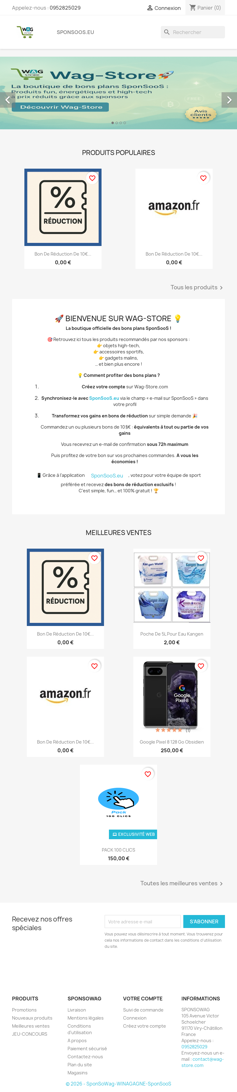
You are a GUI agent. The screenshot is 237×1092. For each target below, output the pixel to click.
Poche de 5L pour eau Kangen (171, 634)
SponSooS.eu (75, 32)
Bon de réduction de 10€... (63, 254)
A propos (77, 1040)
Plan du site (80, 1065)
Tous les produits (198, 287)
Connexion (135, 1018)
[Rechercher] (193, 32)
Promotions (24, 1010)
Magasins (78, 1073)
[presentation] (156, 967)
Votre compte (143, 998)
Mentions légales (86, 1018)
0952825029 (65, 7)
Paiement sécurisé (87, 1048)
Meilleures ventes (31, 1026)
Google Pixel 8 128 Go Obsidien (172, 742)
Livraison (77, 1010)
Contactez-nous (85, 1057)
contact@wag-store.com (202, 1062)
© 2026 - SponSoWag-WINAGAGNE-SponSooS (118, 1084)
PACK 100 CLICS (118, 850)
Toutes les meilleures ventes (182, 883)
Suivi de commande (143, 1010)
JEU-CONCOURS (29, 1034)
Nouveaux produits (32, 1018)
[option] (118, 93)
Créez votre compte (144, 1026)
